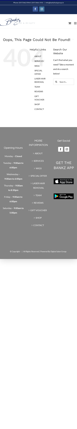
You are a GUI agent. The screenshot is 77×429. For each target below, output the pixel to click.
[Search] (56, 82)
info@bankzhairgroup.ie (55, 3)
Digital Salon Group (58, 251)
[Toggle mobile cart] (69, 23)
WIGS (36, 66)
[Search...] (63, 82)
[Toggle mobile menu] (75, 23)
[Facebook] (60, 149)
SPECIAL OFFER (38, 175)
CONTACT (39, 109)
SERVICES (38, 61)
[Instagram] (66, 149)
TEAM (37, 87)
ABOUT (37, 56)
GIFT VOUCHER (38, 210)
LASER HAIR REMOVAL (38, 185)
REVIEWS (38, 91)
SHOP (37, 104)
